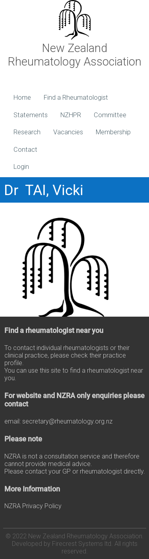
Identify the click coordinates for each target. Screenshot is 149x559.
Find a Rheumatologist (76, 97)
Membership (113, 132)
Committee (110, 115)
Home (22, 97)
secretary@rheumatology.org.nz (67, 421)
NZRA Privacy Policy (33, 506)
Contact (25, 149)
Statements (31, 115)
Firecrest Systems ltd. (82, 543)
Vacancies (68, 132)
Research (27, 132)
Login (21, 166)
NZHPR (70, 115)
